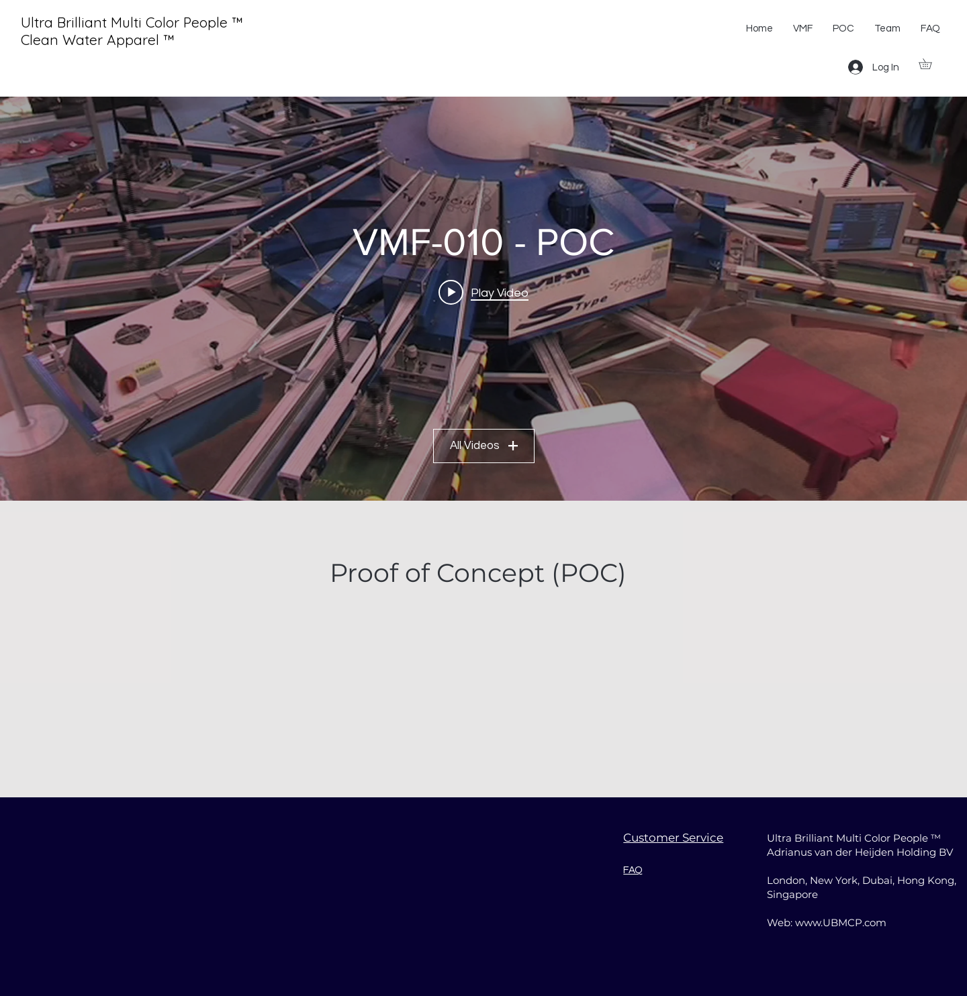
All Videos (484, 446)
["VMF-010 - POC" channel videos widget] (483, 299)
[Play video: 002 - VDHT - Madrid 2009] (483, 292)
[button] (930, 63)
